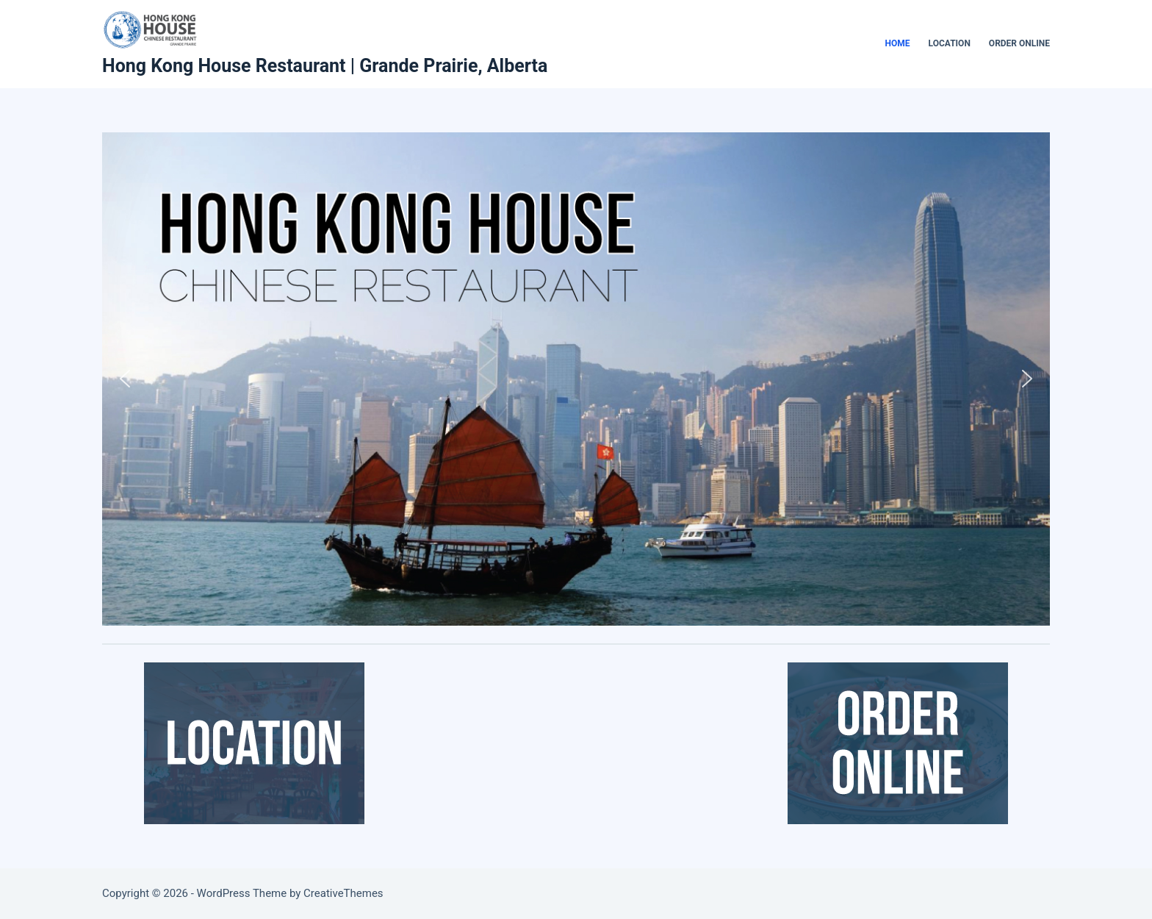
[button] (125, 378)
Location (950, 43)
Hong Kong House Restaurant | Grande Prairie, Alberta (324, 65)
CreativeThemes (343, 893)
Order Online (1019, 43)
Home (897, 43)
